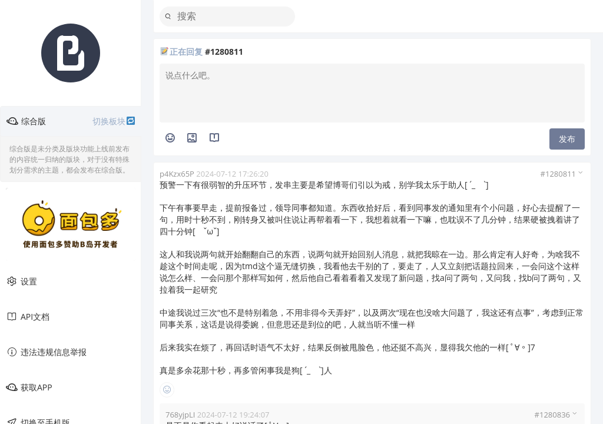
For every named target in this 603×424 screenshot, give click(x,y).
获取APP (29, 387)
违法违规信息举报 (46, 352)
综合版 (70, 121)
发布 (567, 138)
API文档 (27, 317)
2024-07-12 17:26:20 (232, 173)
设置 (21, 281)
